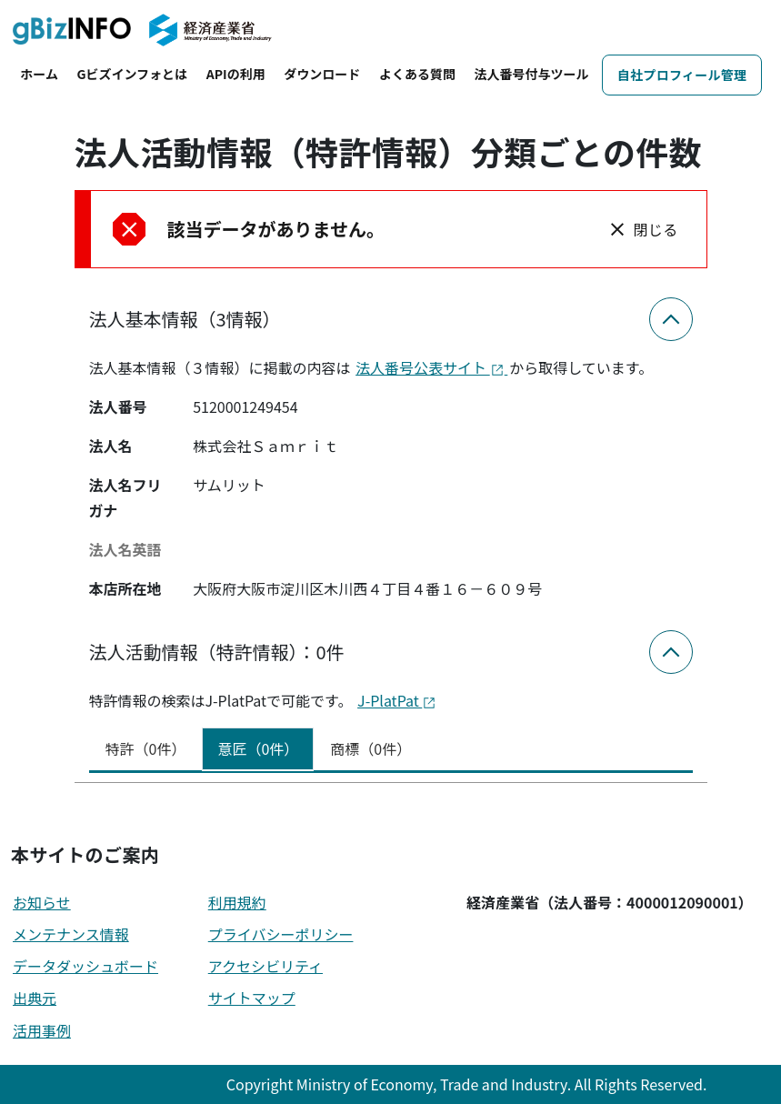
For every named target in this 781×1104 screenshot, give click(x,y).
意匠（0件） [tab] (257, 748)
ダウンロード (322, 74)
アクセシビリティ (265, 966)
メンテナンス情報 (71, 934)
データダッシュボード (85, 966)
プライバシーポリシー (281, 934)
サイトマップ (251, 998)
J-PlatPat (396, 700)
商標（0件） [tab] (370, 748)
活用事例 (42, 1030)
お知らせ (42, 902)
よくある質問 (417, 74)
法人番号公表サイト (431, 367)
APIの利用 (235, 74)
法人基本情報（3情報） (185, 319)
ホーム (39, 74)
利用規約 (237, 902)
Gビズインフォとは (132, 74)
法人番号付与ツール (532, 74)
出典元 (34, 998)
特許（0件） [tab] (145, 748)
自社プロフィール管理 (682, 74)
